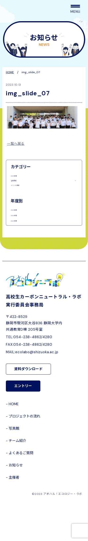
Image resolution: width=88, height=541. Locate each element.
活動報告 (17, 188)
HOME (14, 443)
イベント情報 (21, 199)
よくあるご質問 (21, 492)
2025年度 (18, 177)
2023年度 (18, 255)
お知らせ (16, 504)
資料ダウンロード (28, 408)
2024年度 (18, 242)
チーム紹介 (17, 480)
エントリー (23, 425)
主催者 (14, 516)
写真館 (14, 467)
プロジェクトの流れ (24, 455)
